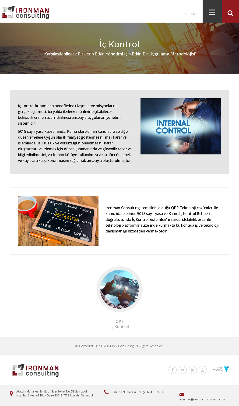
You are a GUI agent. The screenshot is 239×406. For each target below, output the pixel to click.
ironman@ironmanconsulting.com (202, 399)
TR (185, 14)
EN (193, 14)
